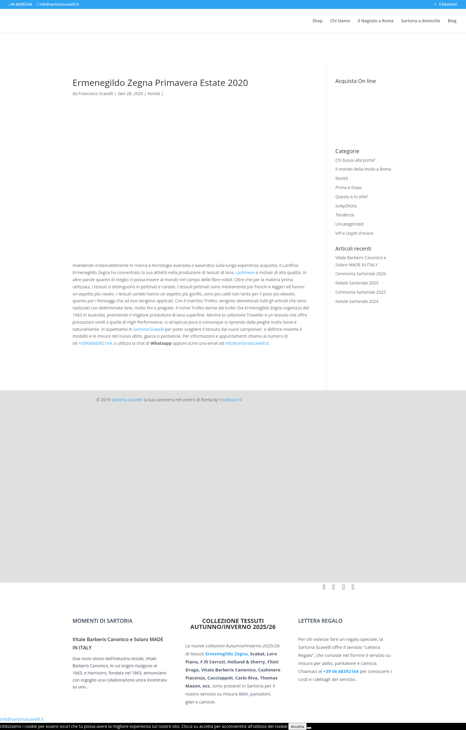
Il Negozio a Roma (375, 21)
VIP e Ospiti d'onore (355, 233)
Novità (342, 178)
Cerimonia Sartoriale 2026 (361, 273)
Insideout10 (230, 399)
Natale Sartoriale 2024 (357, 301)
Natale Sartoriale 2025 (357, 283)
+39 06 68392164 (340, 671)
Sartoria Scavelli (148, 329)
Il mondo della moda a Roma (363, 169)
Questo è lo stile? (352, 196)
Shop (317, 21)
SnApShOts (346, 206)
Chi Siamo (340, 21)
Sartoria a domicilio (420, 21)
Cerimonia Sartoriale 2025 (361, 292)
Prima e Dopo (349, 187)
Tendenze (345, 215)
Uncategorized (349, 224)
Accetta (297, 726)
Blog (452, 21)
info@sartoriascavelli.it (247, 343)
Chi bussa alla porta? (355, 160)
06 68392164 (21, 4)
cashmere (245, 272)
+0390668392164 (95, 343)
